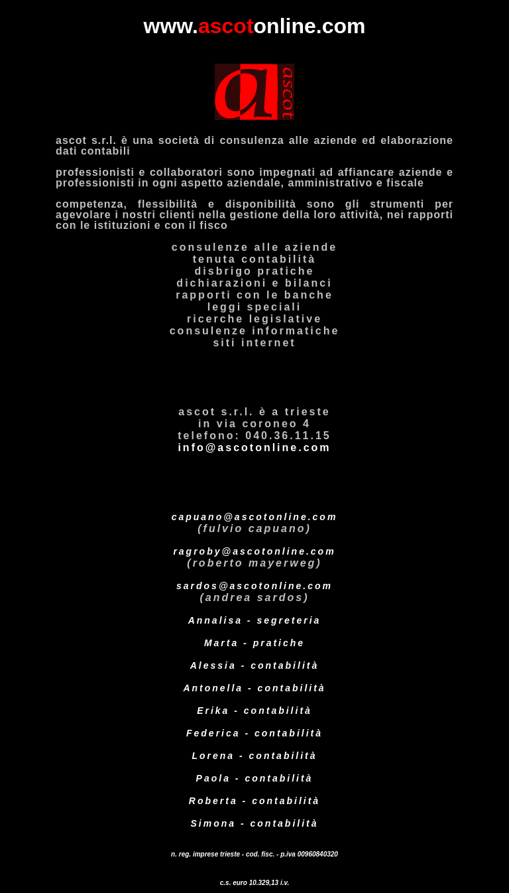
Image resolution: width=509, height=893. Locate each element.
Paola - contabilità (254, 778)
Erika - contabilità (254, 710)
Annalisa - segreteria (254, 620)
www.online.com (255, 26)
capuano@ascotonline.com (255, 517)
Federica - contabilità (254, 733)
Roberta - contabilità (254, 800)
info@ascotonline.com (254, 447)
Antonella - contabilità (254, 688)
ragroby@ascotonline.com (254, 551)
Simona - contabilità (254, 823)
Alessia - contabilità (254, 665)
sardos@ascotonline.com (254, 586)
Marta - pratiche (254, 643)
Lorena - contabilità (254, 755)
